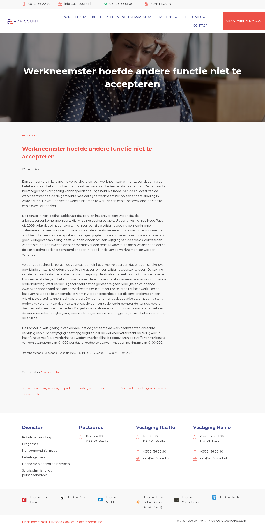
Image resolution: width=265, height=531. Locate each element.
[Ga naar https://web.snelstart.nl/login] (113, 502)
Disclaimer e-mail (34, 524)
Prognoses (30, 445)
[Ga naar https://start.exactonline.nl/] (37, 502)
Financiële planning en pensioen (46, 465)
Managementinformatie (39, 451)
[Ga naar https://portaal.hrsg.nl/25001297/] (151, 504)
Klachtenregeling (89, 524)
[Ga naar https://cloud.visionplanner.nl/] (189, 502)
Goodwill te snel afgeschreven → (144, 389)
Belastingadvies (33, 458)
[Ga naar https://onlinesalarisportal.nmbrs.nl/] (227, 499)
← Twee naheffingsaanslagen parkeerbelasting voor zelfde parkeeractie (65, 389)
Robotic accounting (36, 438)
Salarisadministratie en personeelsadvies (38, 474)
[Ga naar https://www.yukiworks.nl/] (75, 499)
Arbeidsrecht (31, 135)
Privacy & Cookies (61, 524)
